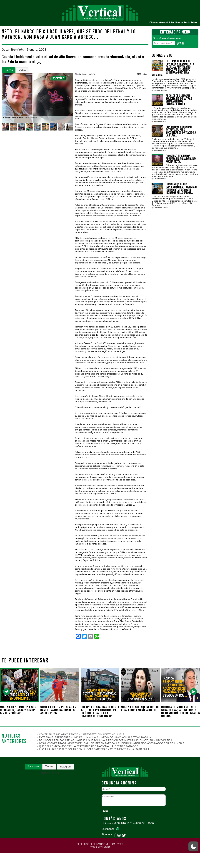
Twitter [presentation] (49, 766)
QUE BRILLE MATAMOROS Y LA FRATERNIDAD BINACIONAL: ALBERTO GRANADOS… (89, 746)
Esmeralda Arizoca (161, 208)
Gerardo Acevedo (160, 90)
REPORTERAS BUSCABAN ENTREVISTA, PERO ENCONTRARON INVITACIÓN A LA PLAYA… (181, 131)
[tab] (8, 70)
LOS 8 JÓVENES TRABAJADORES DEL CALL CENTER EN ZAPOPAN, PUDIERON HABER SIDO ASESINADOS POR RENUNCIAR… (112, 743)
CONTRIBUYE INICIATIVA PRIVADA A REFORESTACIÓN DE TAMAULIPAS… (82, 734)
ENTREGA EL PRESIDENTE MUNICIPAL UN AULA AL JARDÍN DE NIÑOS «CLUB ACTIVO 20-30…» (95, 737)
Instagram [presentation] (65, 766)
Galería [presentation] (9, 70)
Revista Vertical (160, 121)
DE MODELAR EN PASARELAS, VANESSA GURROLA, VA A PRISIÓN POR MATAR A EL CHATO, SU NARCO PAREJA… (106, 740)
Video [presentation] (22, 70)
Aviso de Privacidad (100, 846)
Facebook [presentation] (33, 766)
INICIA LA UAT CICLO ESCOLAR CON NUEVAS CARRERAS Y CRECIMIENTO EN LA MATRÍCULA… (95, 749)
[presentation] (6, 691)
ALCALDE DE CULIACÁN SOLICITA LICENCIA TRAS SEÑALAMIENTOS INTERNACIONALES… (179, 99)
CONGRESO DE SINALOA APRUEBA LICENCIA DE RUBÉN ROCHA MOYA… (181, 158)
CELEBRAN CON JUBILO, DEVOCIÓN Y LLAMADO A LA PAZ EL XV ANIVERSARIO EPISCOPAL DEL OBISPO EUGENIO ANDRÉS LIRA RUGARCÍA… (173, 68)
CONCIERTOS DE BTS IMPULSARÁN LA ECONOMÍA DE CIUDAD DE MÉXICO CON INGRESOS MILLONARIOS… (182, 188)
